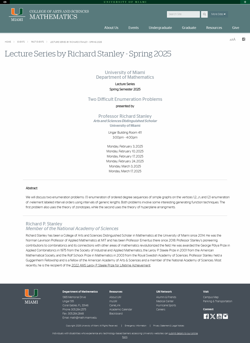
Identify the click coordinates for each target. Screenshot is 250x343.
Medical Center (165, 301)
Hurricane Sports (166, 305)
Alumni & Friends (166, 297)
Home (8, 42)
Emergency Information (135, 326)
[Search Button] (204, 14)
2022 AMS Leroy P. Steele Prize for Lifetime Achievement (110, 265)
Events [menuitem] (134, 28)
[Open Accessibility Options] (5, 2)
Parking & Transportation (217, 301)
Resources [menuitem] (214, 28)
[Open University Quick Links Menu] (245, 2)
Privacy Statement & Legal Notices (168, 326)
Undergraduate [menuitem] (160, 28)
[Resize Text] (233, 39)
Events (21, 42)
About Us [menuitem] (111, 28)
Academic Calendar (120, 309)
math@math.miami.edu (83, 317)
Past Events (38, 42)
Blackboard (116, 313)
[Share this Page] (242, 40)
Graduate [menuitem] (189, 28)
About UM (115, 297)
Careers (160, 309)
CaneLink (115, 305)
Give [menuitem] (235, 28)
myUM (113, 301)
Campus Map (211, 297)
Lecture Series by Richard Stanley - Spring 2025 (76, 42)
